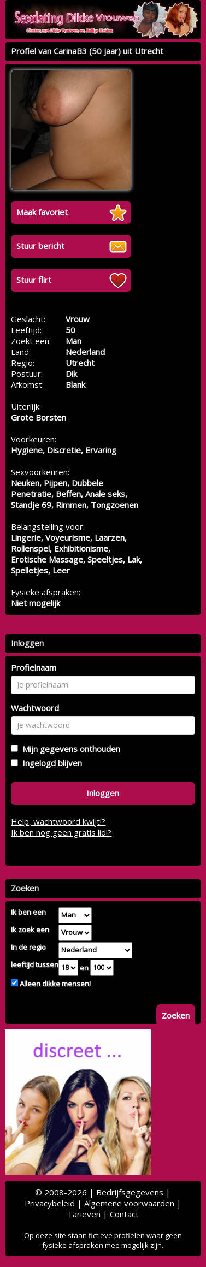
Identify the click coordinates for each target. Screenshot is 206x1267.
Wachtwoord (35, 707)
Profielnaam (33, 667)
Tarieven (84, 1214)
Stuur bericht (40, 245)
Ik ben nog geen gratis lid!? (61, 832)
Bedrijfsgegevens (129, 1192)
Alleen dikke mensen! (54, 983)
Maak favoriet (42, 211)
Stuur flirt (33, 279)
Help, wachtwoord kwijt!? (58, 821)
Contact (124, 1214)
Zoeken (176, 1015)
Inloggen (102, 793)
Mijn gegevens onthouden (69, 748)
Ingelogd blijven (50, 762)
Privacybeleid (50, 1203)
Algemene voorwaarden (129, 1203)
